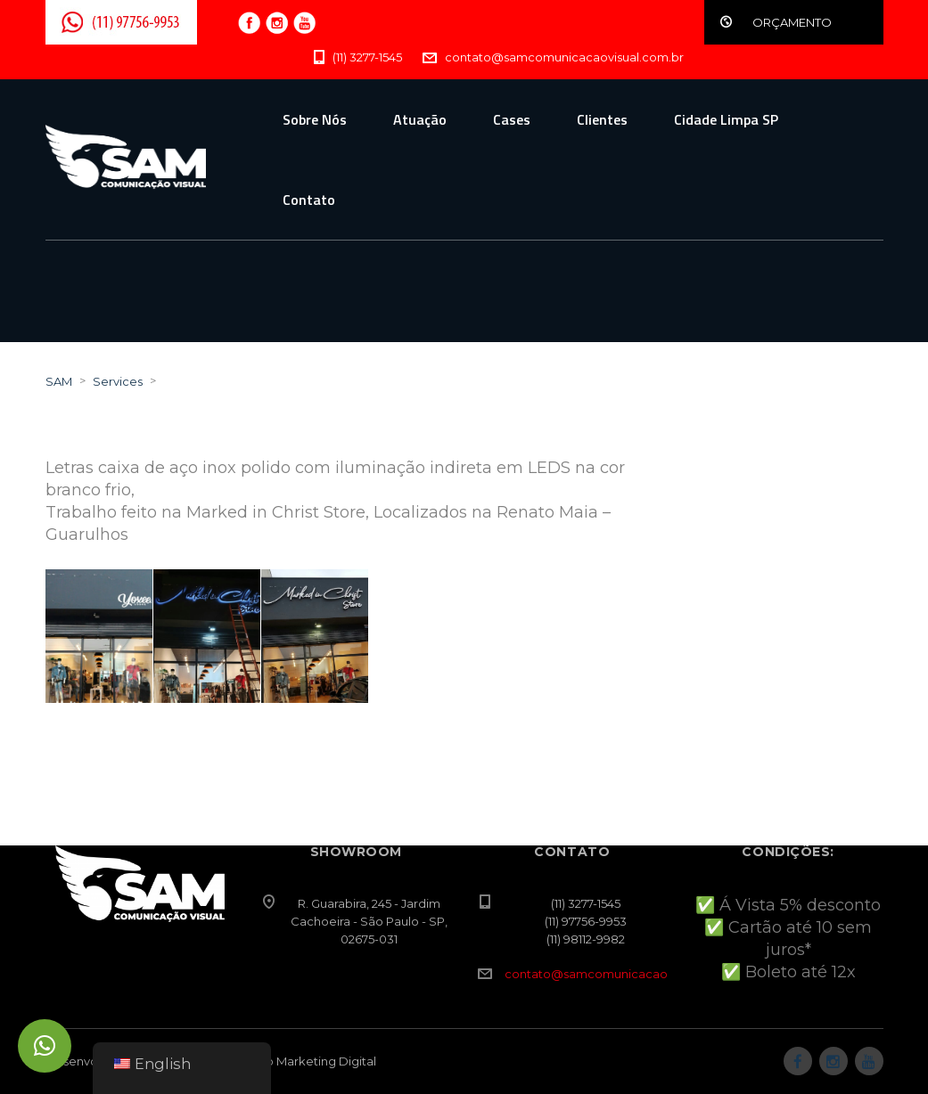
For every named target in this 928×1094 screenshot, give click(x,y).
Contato (309, 199)
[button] (44, 1046)
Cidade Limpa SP (726, 119)
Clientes (602, 119)
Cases (511, 119)
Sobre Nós (315, 119)
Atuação (420, 119)
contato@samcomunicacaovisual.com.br (624, 974)
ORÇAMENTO (792, 22)
